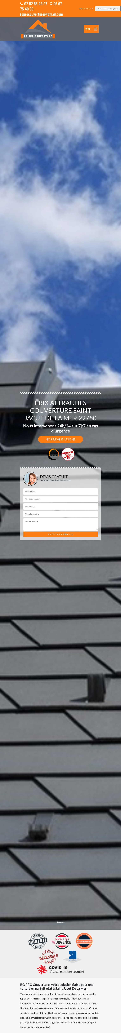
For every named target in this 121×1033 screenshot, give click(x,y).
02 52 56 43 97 (33, 3)
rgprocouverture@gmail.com (41, 14)
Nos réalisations (61, 439)
